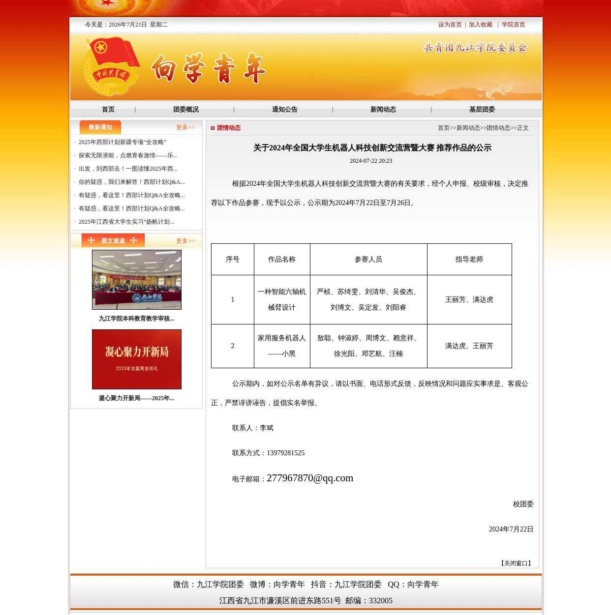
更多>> (185, 127)
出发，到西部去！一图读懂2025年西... (128, 168)
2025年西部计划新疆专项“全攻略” (123, 142)
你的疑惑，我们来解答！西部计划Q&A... (132, 181)
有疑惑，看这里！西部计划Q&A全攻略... (132, 195)
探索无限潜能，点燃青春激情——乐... (128, 155)
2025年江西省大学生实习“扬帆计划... (126, 221)
